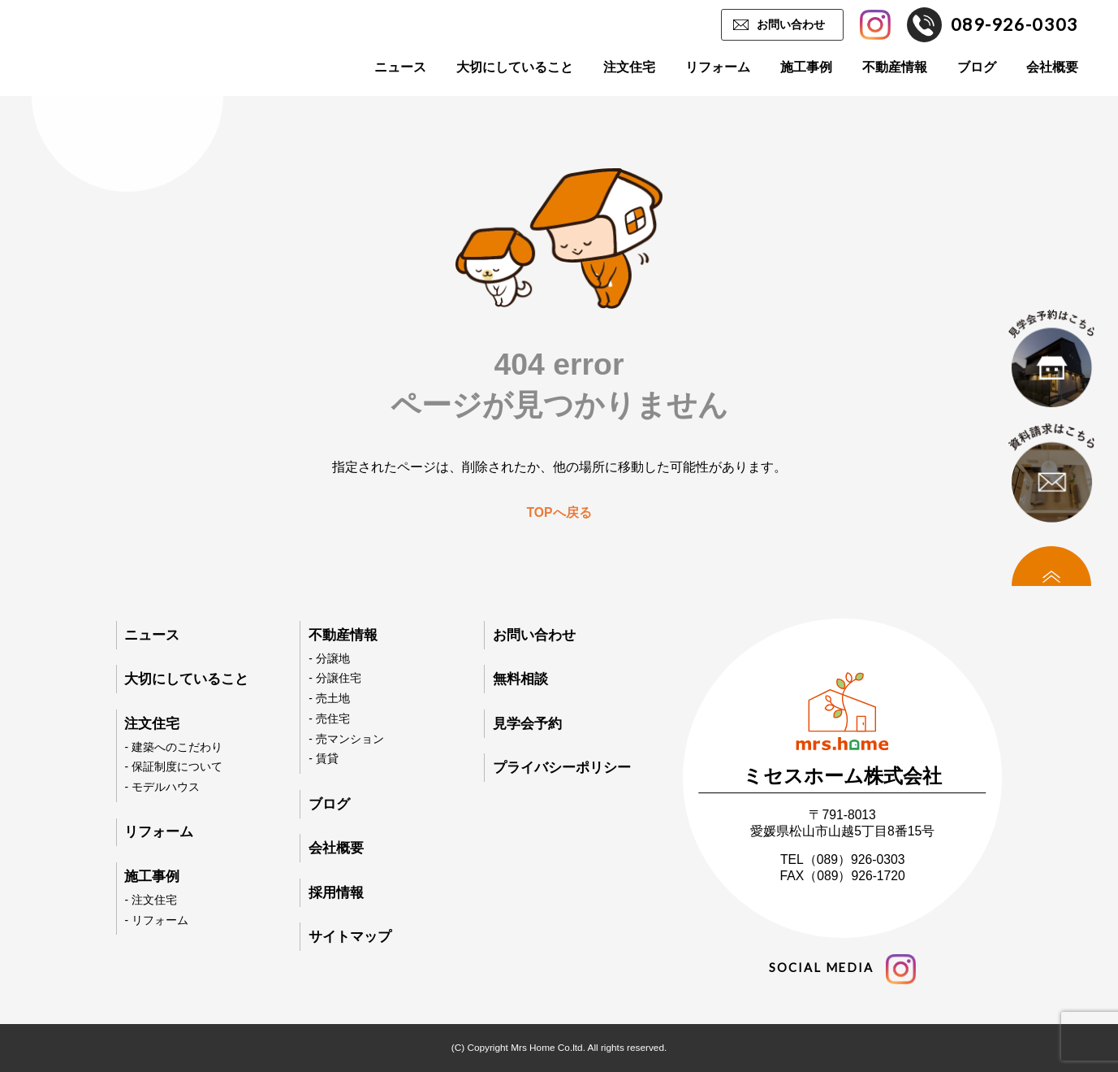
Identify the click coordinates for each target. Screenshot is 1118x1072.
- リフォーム (156, 920)
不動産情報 (894, 67)
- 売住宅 (329, 719)
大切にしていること (514, 67)
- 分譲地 (329, 659)
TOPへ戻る (558, 512)
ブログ (976, 67)
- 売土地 (329, 698)
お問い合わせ (791, 25)
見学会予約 (527, 723)
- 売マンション (346, 739)
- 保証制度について (173, 767)
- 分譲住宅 (334, 678)
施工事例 (806, 67)
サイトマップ (350, 936)
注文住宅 (629, 67)
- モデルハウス (161, 787)
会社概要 (1052, 67)
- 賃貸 (323, 759)
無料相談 (520, 679)
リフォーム (717, 67)
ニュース (400, 67)
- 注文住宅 (150, 900)
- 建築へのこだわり (173, 747)
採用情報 (336, 893)
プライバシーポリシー (562, 767)
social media (842, 969)
